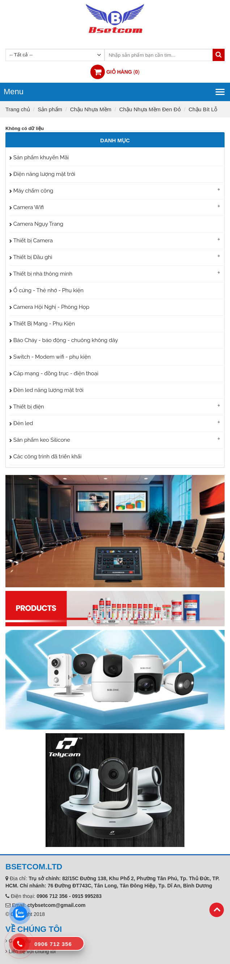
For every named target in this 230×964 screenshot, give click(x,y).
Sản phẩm (50, 109)
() (123, 72)
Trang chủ (17, 109)
